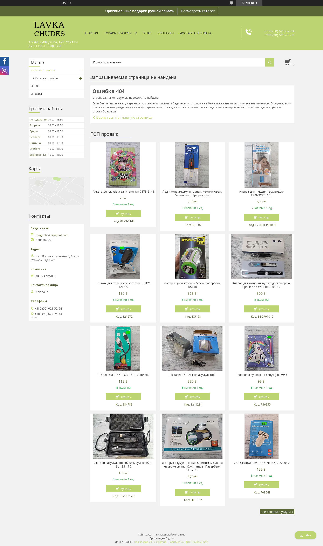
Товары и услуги (118, 33)
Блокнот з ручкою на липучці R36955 (261, 375)
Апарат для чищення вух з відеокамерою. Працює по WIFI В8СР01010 (261, 285)
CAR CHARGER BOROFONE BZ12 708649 (261, 463)
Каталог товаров (43, 70)
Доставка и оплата (195, 33)
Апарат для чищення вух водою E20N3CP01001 (261, 193)
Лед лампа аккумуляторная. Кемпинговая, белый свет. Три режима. (192, 193)
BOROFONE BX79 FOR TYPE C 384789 (123, 375)
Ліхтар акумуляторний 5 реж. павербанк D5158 (192, 285)
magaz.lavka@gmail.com (52, 235)
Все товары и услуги (276, 512)
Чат (305, 535)
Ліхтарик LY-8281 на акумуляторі (192, 375)
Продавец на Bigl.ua (162, 538)
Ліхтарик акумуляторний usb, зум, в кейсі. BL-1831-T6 (123, 464)
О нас (147, 33)
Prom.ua (180, 534)
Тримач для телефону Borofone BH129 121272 (123, 285)
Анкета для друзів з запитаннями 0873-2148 (123, 191)
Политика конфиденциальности (188, 542)
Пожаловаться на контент (150, 542)
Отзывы (36, 94)
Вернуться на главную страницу (124, 117)
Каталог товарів (46, 78)
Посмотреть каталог (198, 11)
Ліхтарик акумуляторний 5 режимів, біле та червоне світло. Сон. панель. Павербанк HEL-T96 (192, 466)
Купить (125, 214)
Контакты (166, 33)
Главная (91, 33)
